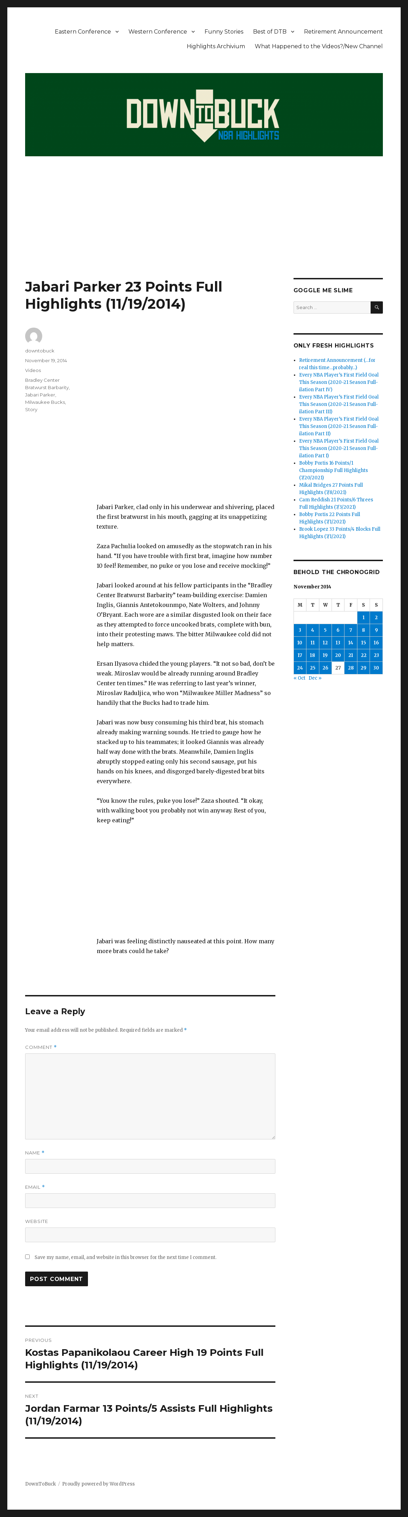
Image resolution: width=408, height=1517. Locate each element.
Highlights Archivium (216, 46)
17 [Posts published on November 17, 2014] (300, 655)
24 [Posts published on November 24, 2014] (300, 668)
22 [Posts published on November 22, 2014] (363, 655)
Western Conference (157, 31)
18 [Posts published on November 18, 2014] (312, 655)
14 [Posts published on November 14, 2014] (350, 643)
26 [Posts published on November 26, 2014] (325, 668)
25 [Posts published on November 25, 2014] (313, 668)
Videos (33, 370)
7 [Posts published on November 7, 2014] (350, 630)
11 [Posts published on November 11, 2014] (313, 643)
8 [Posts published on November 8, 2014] (363, 630)
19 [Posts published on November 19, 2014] (325, 655)
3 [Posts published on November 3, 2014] (300, 630)
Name (35, 1153)
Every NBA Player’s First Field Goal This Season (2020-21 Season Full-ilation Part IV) (339, 382)
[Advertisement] (205, 226)
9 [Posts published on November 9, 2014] (376, 630)
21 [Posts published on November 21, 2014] (350, 655)
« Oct (299, 678)
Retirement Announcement (343, 31)
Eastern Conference (83, 31)
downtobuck (39, 350)
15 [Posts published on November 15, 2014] (363, 643)
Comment (41, 1047)
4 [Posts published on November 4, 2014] (312, 630)
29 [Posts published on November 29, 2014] (363, 668)
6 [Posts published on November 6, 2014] (338, 630)
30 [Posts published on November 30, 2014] (376, 668)
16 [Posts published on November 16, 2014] (376, 643)
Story (31, 409)
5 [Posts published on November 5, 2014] (325, 630)
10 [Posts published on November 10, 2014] (299, 643)
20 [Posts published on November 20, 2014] (338, 655)
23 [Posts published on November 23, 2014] (376, 655)
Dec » (315, 678)
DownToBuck (40, 1484)
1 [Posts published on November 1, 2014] (364, 618)
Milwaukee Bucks (45, 402)
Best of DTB (270, 31)
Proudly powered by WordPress (98, 1484)
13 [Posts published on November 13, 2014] (338, 643)
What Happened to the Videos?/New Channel (319, 46)
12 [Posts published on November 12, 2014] (325, 643)
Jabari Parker (40, 395)
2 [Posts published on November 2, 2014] (376, 618)
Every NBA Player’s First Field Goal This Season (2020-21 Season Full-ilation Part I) (339, 448)
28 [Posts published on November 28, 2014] (351, 668)
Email (35, 1187)
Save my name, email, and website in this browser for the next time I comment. (125, 1257)
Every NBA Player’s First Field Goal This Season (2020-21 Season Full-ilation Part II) (339, 426)
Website (36, 1221)
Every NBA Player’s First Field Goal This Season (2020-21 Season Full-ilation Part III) (339, 404)
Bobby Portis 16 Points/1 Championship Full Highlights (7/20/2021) (333, 470)
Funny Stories (224, 31)
